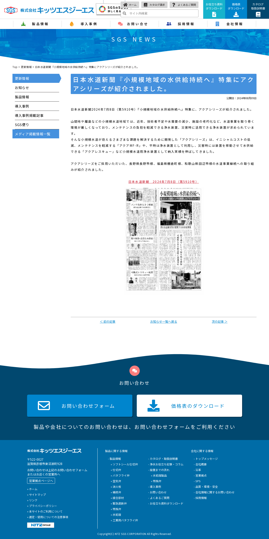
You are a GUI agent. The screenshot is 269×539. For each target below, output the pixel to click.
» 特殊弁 (116, 509)
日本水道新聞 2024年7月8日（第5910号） (163, 181)
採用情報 (186, 24)
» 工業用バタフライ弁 (124, 520)
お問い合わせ (76, 406)
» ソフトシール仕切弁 (124, 464)
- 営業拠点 (200, 475)
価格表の (186, 406)
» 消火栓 (116, 487)
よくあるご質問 (184, 5)
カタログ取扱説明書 (258, 9)
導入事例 (22, 106)
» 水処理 (116, 515)
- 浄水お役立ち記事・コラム (165, 464)
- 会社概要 (200, 464)
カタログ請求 (154, 5)
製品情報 (22, 96)
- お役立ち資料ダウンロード (165, 503)
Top (15, 67)
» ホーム (32, 489)
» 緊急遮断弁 (119, 503)
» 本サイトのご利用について (45, 511)
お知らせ (22, 87)
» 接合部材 (117, 498)
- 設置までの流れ (158, 470)
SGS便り (22, 124)
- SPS (197, 481)
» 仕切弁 (116, 470)
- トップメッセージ (206, 459)
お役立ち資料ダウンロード (214, 9)
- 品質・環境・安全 (206, 487)
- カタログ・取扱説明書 (163, 459)
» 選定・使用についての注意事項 (47, 517)
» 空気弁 (116, 481)
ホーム (130, 5)
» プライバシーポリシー (42, 506)
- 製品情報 (114, 459)
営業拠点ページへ (41, 481)
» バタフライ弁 (120, 475)
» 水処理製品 (159, 475)
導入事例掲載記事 (29, 115)
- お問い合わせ (157, 492)
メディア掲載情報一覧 (33, 133)
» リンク (32, 500)
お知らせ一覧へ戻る (163, 321)
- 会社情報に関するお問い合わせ (214, 492)
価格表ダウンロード (236, 9)
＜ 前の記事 (107, 321)
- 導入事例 (154, 487)
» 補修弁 (116, 492)
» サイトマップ (36, 495)
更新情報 (26, 67)
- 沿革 (197, 470)
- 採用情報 (200, 498)
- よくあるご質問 (158, 498)
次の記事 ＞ (219, 321)
